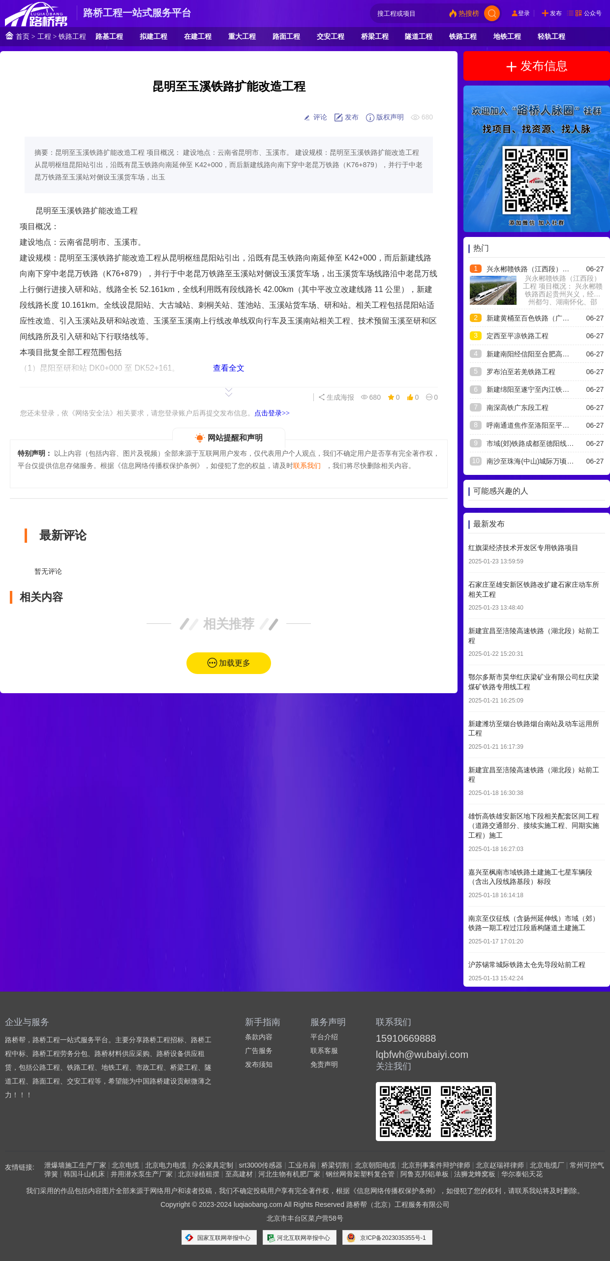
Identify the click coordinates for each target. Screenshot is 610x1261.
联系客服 (324, 1051)
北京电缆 (125, 1165)
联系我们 (307, 465)
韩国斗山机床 (84, 1174)
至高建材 (239, 1174)
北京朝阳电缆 (375, 1165)
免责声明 (324, 1064)
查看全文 (228, 368)
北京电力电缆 (165, 1165)
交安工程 (330, 36)
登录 (524, 13)
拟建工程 (153, 36)
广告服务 (259, 1051)
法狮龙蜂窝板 (474, 1174)
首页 (17, 35)
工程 (44, 36)
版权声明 (385, 117)
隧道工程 (418, 36)
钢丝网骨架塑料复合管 (360, 1174)
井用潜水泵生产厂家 (142, 1174)
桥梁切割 (335, 1165)
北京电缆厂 (547, 1165)
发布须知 (259, 1064)
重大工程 (242, 36)
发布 (556, 13)
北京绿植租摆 (198, 1174)
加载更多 (234, 663)
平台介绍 (324, 1037)
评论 (315, 117)
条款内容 (259, 1037)
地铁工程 (507, 36)
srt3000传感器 (261, 1165)
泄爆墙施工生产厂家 (75, 1165)
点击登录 (272, 413)
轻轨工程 (551, 36)
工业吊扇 (302, 1165)
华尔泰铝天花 (522, 1174)
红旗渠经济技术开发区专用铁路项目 (523, 548)
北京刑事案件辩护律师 (435, 1165)
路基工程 (109, 36)
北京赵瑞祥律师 (500, 1165)
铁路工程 (72, 36)
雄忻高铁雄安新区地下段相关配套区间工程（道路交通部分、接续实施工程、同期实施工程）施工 (533, 825)
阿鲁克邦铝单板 (424, 1174)
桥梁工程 (375, 36)
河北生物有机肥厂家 (289, 1174)
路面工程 (286, 36)
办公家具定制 (212, 1165)
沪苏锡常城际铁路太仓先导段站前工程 (526, 964)
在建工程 (198, 36)
